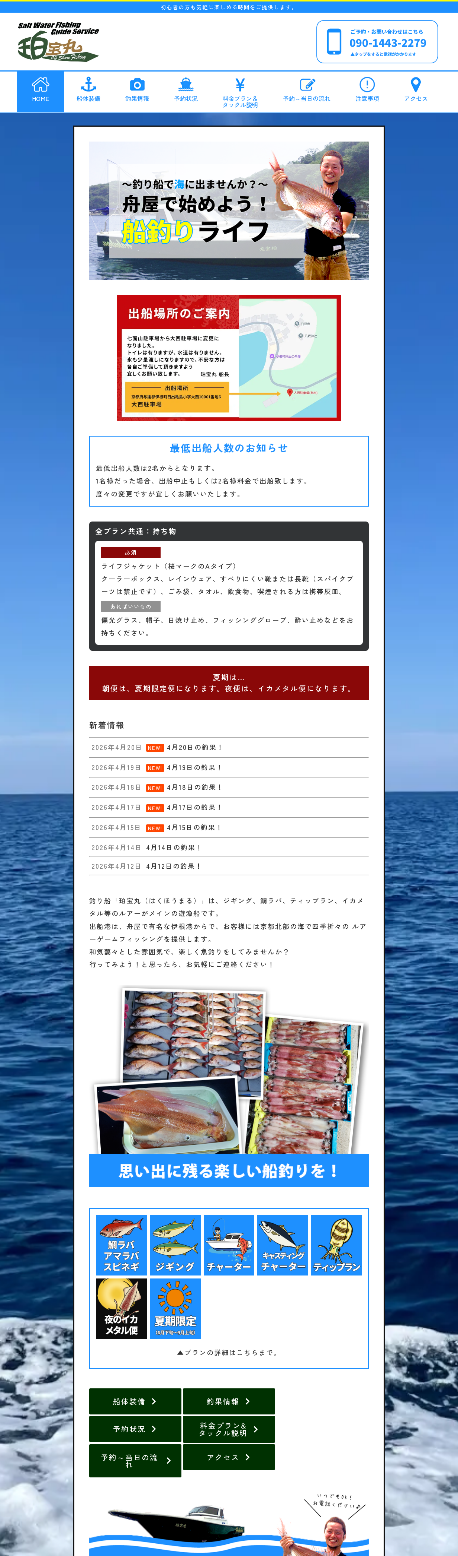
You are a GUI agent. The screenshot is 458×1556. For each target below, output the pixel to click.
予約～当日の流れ (306, 88)
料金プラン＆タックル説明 (240, 91)
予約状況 (186, 88)
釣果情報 (137, 88)
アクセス (416, 88)
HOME (40, 88)
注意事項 (367, 88)
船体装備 (88, 88)
